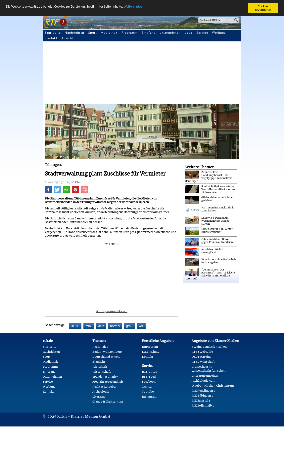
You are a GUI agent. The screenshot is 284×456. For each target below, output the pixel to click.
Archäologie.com (203, 380)
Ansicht (67, 38)
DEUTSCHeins (201, 356)
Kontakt (51, 38)
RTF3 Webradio (202, 351)
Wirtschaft (99, 366)
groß (129, 326)
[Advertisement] (164, 74)
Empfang (149, 33)
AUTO (75, 326)
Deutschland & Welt (106, 356)
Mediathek (109, 33)
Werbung (219, 33)
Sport (92, 33)
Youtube (148, 391)
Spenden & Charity (105, 376)
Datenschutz (151, 351)
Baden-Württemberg (107, 351)
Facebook (148, 381)
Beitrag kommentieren (111, 311)
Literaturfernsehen (205, 375)
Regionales (100, 346)
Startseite (53, 33)
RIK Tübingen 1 (202, 395)
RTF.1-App (149, 371)
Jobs (188, 33)
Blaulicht (98, 361)
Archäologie (100, 391)
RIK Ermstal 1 (201, 400)
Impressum (150, 346)
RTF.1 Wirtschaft (203, 361)
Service (202, 33)
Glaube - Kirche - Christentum (213, 385)
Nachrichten (74, 33)
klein (101, 326)
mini (88, 326)
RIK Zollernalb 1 (203, 405)
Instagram (149, 396)
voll (141, 326)
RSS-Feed (149, 376)
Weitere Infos (133, 6)
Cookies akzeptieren (263, 8)
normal (115, 326)
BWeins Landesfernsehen (209, 346)
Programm (129, 33)
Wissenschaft (101, 371)
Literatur (98, 396)
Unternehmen (170, 33)
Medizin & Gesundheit (107, 381)
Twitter (147, 386)
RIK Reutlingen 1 (203, 390)
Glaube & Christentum (107, 401)
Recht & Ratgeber (104, 386)
